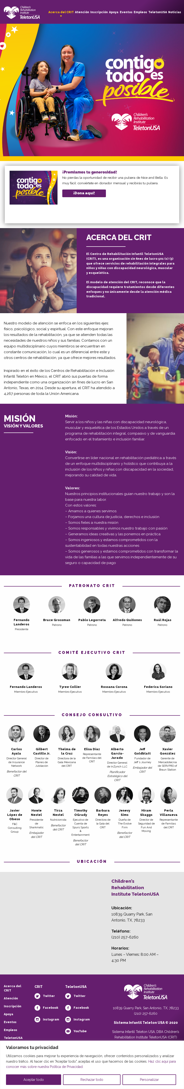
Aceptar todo (33, 1080)
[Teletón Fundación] (145, 994)
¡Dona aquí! (84, 193)
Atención (82, 12)
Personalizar (149, 1080)
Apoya (113, 12)
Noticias (174, 12)
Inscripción (99, 12)
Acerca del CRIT (61, 12)
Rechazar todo (91, 1080)
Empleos (140, 12)
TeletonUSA (157, 12)
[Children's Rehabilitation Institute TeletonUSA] (22, 11)
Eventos (126, 12)
